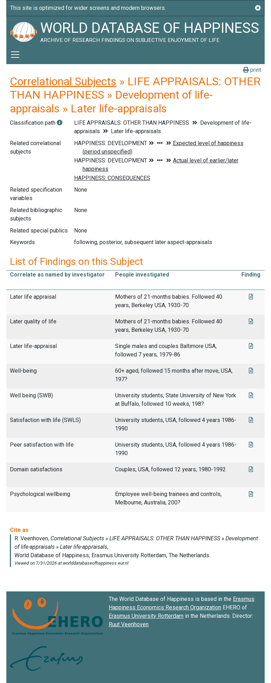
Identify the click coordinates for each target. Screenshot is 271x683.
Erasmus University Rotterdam (146, 616)
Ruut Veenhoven (129, 624)
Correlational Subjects (63, 81)
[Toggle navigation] (15, 54)
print (252, 70)
